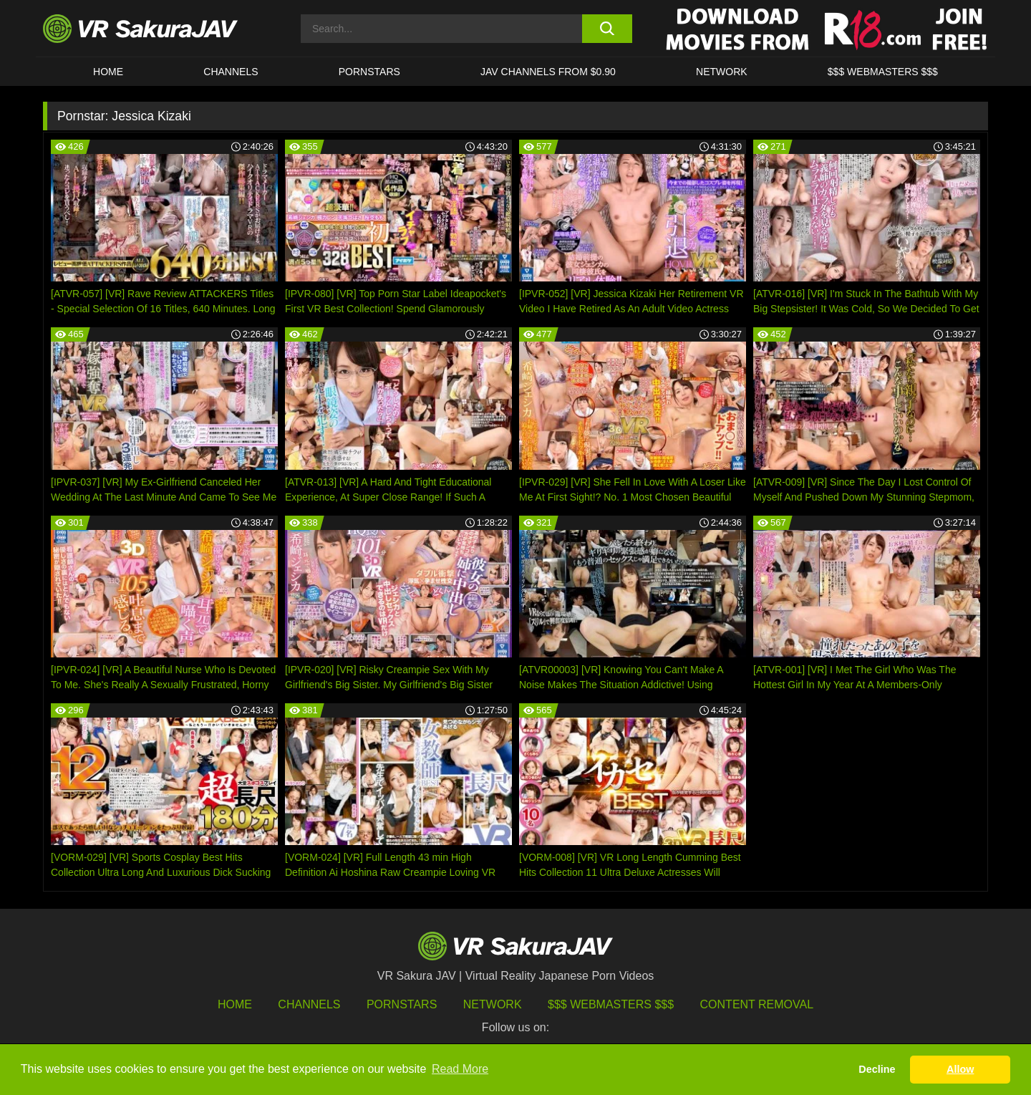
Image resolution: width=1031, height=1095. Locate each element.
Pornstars (369, 71)
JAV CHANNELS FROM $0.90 (548, 71)
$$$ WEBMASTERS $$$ (883, 71)
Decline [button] (876, 1069)
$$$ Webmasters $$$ (611, 1004)
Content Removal (757, 1004)
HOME (108, 71)
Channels (230, 71)
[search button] (606, 28)
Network (721, 71)
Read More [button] (460, 1069)
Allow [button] (960, 1069)
